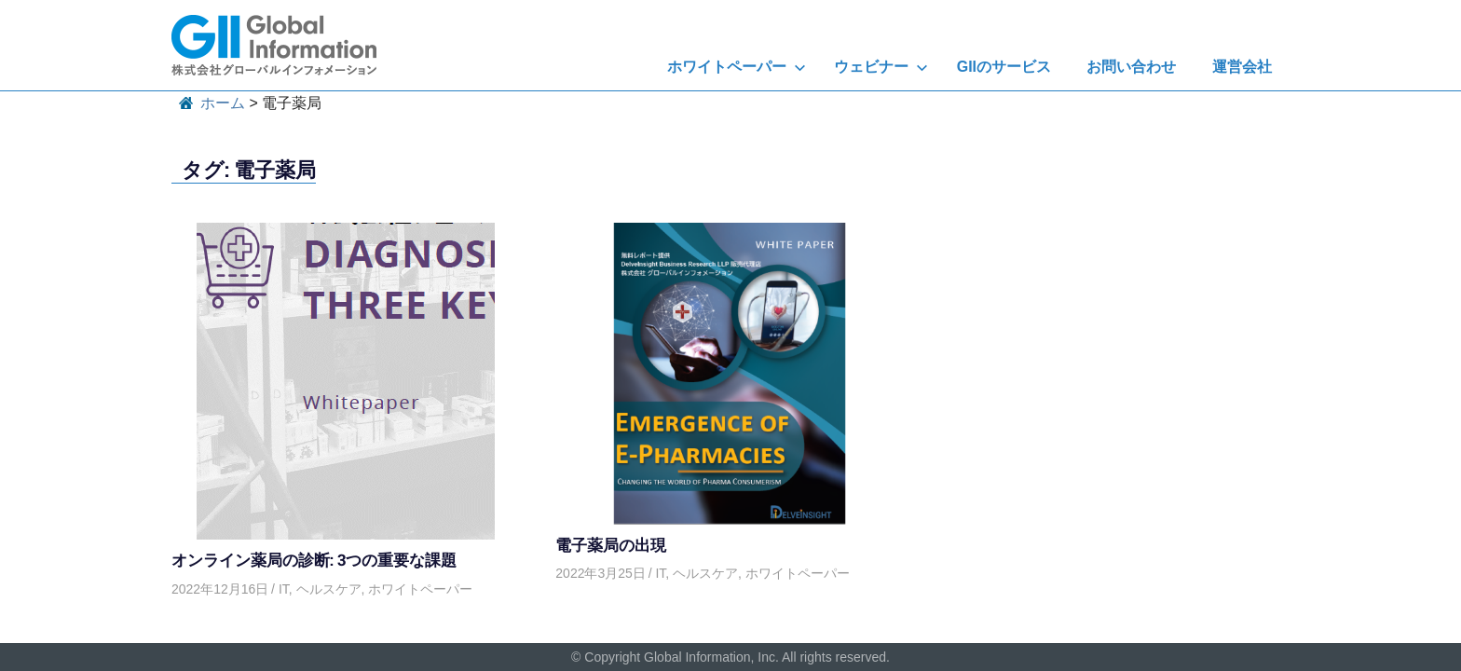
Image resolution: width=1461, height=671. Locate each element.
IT (284, 589)
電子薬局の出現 (610, 544)
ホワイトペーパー (736, 67)
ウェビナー (881, 67)
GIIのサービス (1004, 67)
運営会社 (1242, 67)
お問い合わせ (1131, 67)
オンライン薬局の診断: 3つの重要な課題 (314, 559)
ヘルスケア (329, 589)
